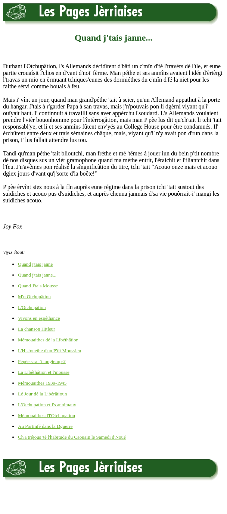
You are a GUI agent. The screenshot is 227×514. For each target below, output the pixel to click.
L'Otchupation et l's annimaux (47, 404)
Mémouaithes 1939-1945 (42, 383)
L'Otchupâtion (32, 307)
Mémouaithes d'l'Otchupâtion (46, 415)
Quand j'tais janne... (37, 275)
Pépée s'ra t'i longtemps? (42, 361)
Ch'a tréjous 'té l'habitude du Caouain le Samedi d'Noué (72, 437)
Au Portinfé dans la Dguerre (45, 426)
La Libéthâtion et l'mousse (43, 372)
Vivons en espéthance (39, 318)
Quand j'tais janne (35, 264)
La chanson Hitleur (36, 329)
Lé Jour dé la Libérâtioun (42, 394)
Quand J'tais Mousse (38, 285)
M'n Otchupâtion (34, 296)
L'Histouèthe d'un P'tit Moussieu (49, 350)
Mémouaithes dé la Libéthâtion (48, 340)
